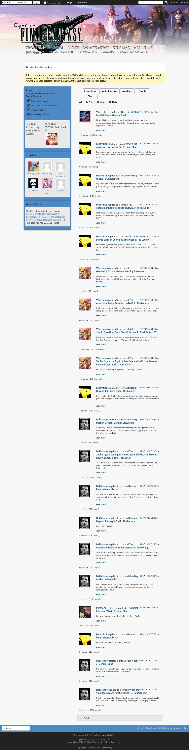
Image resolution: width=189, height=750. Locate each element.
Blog (90, 96)
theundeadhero (44, 219)
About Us (142, 47)
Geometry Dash (104, 271)
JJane (56, 213)
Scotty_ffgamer (34, 173)
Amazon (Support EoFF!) (132, 51)
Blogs (73, 47)
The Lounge (143, 207)
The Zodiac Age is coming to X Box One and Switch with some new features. (126, 361)
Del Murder (102, 419)
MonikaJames (42, 216)
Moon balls (132, 660)
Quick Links (108, 51)
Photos (114, 102)
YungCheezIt (59, 219)
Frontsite (35, 47)
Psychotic (101, 607)
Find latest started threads (42, 105)
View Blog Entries (38, 114)
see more (101, 130)
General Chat (119, 115)
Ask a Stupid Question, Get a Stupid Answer (116, 331)
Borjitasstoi (60, 190)
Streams (121, 47)
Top (185, 728)
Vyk (98, 112)
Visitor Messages (109, 91)
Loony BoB (102, 143)
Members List (37, 67)
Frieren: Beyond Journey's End (116, 389)
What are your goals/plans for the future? (117, 691)
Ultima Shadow (47, 192)
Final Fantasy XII (122, 364)
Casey (29, 213)
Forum (56, 47)
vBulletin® (94, 739)
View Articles (35, 109)
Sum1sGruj (47, 173)
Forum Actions (87, 51)
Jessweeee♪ (33, 190)
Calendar (53, 51)
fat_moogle (47, 213)
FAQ (43, 51)
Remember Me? (53, 3)
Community (67, 51)
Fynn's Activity (90, 91)
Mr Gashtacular (57, 216)
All (80, 102)
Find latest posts (37, 101)
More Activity (85, 718)
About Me (127, 91)
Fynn (91, 102)
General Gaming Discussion (130, 271)
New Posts (32, 51)
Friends (142, 91)
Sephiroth (31, 219)
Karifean (30, 216)
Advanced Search (179, 2)
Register (82, 2)
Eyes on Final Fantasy (161, 728)
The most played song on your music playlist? (117, 238)
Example (37, 213)
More (66, 155)
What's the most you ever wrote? (116, 145)
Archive (178, 728)
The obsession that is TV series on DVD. (115, 206)
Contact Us (143, 728)
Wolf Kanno (102, 268)
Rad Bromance (60, 175)
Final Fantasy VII (148, 332)
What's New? (96, 47)
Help (69, 2)
